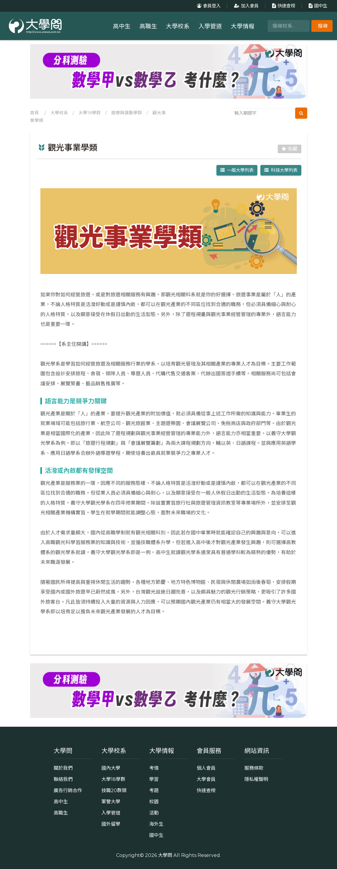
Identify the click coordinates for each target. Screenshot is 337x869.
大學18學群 (89, 112)
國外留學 (110, 824)
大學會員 (206, 779)
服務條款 (253, 768)
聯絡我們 (63, 779)
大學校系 (178, 26)
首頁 (34, 112)
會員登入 (208, 6)
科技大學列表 (280, 170)
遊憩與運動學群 (126, 112)
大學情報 (242, 26)
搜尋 (323, 26)
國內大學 (110, 768)
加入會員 (246, 6)
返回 (168, 638)
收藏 (289, 149)
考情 (154, 768)
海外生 (156, 824)
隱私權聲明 (256, 779)
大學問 (165, 855)
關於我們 (63, 768)
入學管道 (210, 26)
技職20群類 (113, 790)
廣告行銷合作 (68, 790)
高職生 (148, 26)
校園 (154, 801)
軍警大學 (110, 801)
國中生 (317, 6)
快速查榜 (283, 6)
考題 (154, 790)
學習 (154, 779)
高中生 (122, 26)
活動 (154, 813)
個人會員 (206, 768)
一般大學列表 (237, 170)
